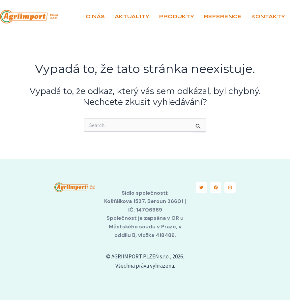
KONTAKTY (268, 16)
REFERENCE (223, 16)
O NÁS (95, 16)
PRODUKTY (176, 16)
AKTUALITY (132, 16)
